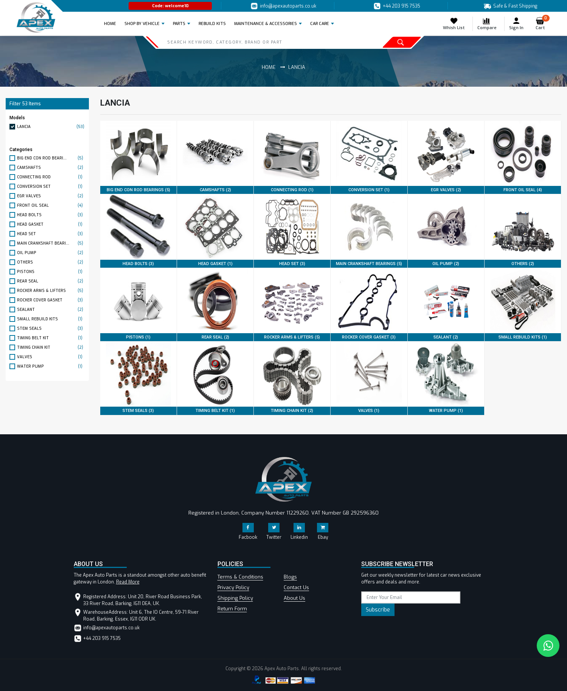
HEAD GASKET (51, 224)
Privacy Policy (233, 587)
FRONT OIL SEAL (51, 205)
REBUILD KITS (212, 24)
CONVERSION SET (51, 186)
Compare (487, 24)
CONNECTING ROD (51, 177)
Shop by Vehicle (142, 24)
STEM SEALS (51, 328)
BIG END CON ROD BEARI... (51, 158)
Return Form (232, 608)
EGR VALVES (51, 196)
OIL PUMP (51, 253)
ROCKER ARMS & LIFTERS (51, 290)
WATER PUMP (51, 366)
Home (112, 23)
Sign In (516, 24)
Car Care (319, 24)
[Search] (248, 42)
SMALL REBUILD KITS (51, 319)
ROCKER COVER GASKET (51, 300)
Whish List (454, 24)
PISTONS (51, 272)
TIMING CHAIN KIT (51, 347)
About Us (294, 598)
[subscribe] (411, 597)
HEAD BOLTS (51, 215)
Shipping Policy (235, 598)
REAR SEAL (51, 281)
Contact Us (296, 587)
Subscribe (378, 609)
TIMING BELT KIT (51, 338)
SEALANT (51, 309)
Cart (543, 24)
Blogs (290, 577)
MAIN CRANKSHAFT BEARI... (51, 243)
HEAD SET (51, 234)
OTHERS (51, 262)
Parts (179, 24)
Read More (128, 582)
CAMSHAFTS (51, 167)
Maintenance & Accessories (265, 24)
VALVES (51, 357)
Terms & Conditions (240, 577)
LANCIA (51, 126)
